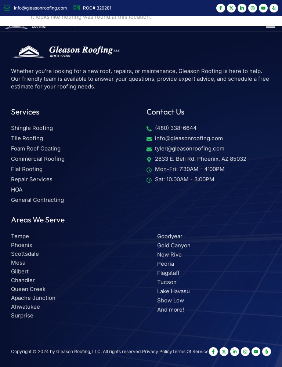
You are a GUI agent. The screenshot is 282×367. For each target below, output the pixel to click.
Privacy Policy (157, 351)
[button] (270, 24)
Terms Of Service (190, 351)
